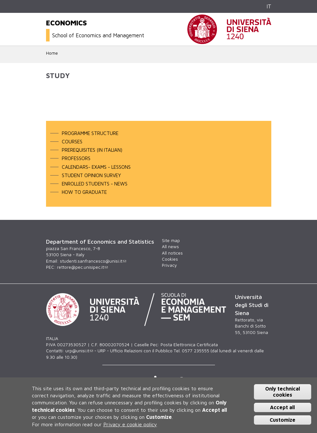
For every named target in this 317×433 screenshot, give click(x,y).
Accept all (282, 407)
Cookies (170, 259)
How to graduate (84, 192)
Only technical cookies (282, 392)
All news (170, 246)
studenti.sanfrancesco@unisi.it (93, 261)
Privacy (169, 265)
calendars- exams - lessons (96, 167)
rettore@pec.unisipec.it (82, 267)
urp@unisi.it (79, 350)
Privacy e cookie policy (130, 424)
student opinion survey (91, 175)
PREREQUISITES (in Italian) (92, 150)
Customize (282, 420)
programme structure (90, 133)
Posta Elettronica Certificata (189, 344)
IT (268, 6)
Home (52, 53)
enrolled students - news (94, 183)
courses (72, 141)
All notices (172, 253)
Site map (171, 240)
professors (76, 158)
